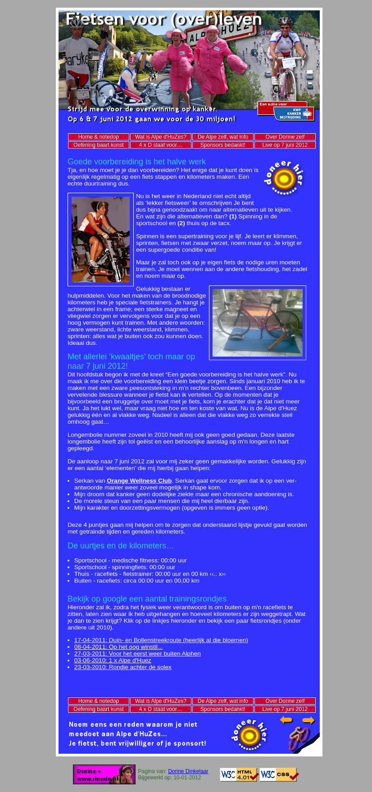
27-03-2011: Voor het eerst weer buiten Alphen (137, 653)
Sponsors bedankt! (222, 145)
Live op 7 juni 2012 (285, 145)
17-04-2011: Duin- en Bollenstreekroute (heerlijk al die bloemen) (161, 640)
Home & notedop (98, 137)
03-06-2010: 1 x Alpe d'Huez (112, 660)
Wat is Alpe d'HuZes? (160, 137)
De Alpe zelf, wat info (223, 137)
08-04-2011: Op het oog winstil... (118, 646)
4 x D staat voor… (160, 145)
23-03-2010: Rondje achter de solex (123, 667)
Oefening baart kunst (98, 145)
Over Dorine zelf (285, 137)
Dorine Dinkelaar (188, 771)
